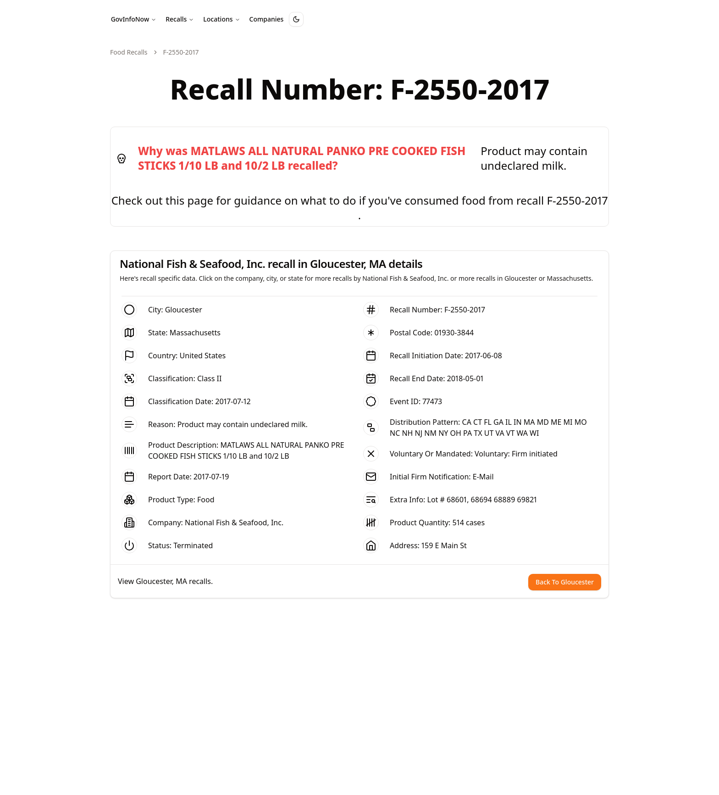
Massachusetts (195, 333)
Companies (266, 19)
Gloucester (183, 310)
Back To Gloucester (565, 582)
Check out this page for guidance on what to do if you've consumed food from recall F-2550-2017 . (359, 207)
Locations (221, 19)
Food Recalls (129, 52)
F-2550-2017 (464, 310)
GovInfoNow (134, 19)
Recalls (180, 19)
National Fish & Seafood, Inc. (234, 522)
